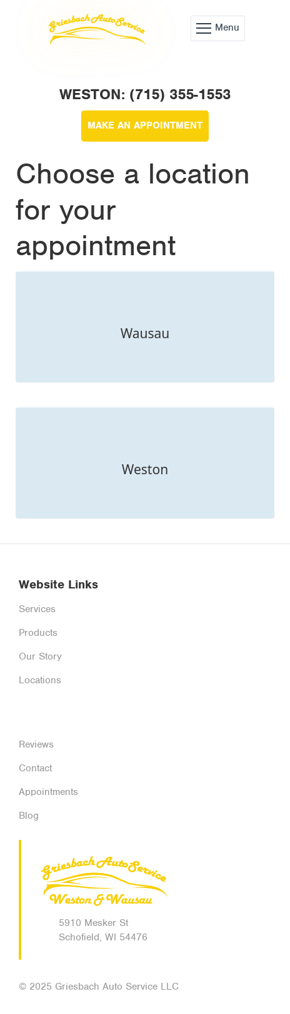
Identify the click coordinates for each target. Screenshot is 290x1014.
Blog (29, 815)
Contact (35, 768)
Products (38, 632)
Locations (40, 680)
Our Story (40, 656)
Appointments (48, 792)
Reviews (36, 744)
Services (37, 609)
